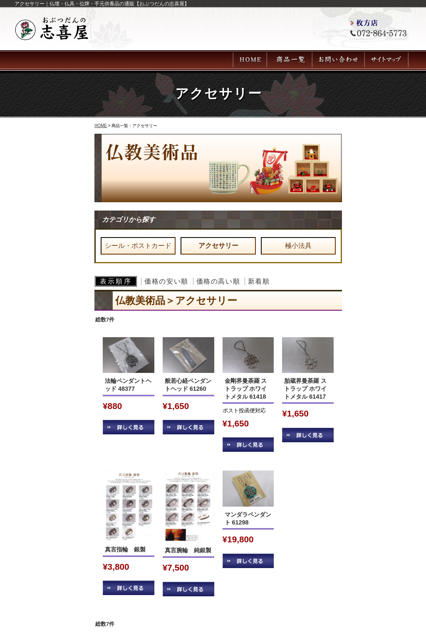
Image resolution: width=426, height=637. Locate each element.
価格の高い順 (218, 281)
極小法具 (298, 245)
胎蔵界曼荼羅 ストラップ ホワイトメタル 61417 (305, 388)
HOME (100, 125)
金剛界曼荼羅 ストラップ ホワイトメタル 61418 (246, 388)
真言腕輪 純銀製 (188, 550)
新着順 (259, 281)
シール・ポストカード (138, 245)
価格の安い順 (166, 281)
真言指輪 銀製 (128, 549)
